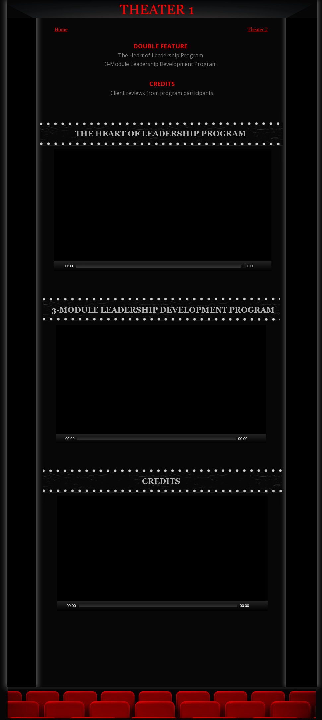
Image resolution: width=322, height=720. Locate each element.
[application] (161, 384)
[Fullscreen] (261, 438)
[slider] (156, 438)
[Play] (60, 438)
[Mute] (252, 438)
